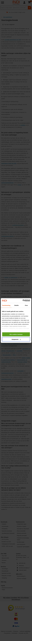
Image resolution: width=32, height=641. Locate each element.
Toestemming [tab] (6, 305)
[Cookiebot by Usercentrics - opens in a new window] (23, 301)
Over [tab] (26, 305)
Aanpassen (16, 339)
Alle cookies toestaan (16, 334)
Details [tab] (16, 305)
